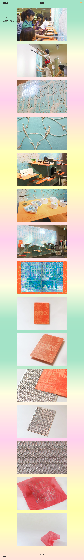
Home (4, 557)
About (42, 3)
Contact (5, 3)
